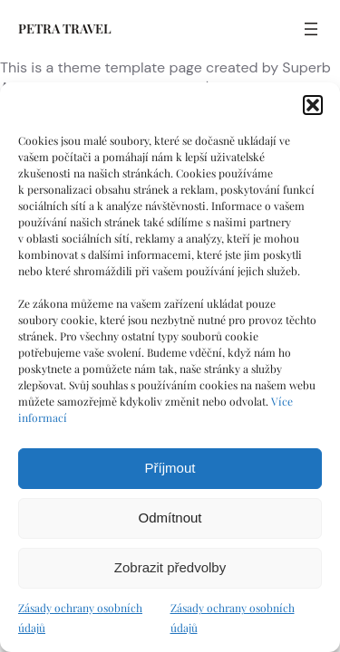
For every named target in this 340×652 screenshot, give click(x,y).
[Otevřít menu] (311, 29)
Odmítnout (169, 517)
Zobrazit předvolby (170, 567)
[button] (313, 105)
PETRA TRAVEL (65, 28)
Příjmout (170, 467)
